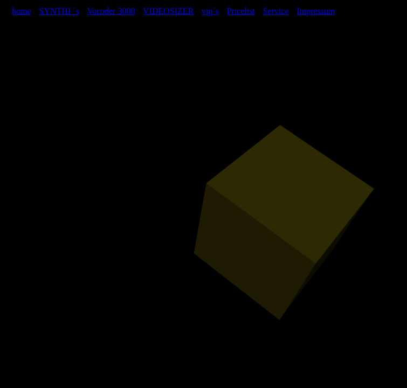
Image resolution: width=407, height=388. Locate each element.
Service (276, 11)
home (21, 11)
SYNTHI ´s (59, 11)
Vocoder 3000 (111, 11)
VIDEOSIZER (168, 11)
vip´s (210, 11)
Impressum (315, 11)
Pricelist (241, 11)
